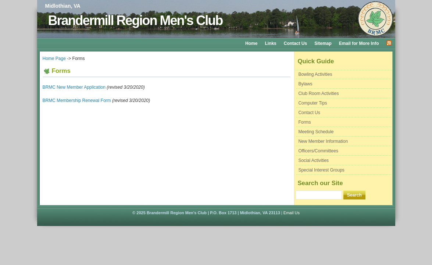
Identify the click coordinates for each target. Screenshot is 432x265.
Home (251, 43)
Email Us (291, 213)
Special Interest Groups (321, 170)
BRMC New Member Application (74, 87)
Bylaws (305, 83)
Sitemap (323, 43)
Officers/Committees (318, 150)
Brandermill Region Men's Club (135, 20)
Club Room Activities (318, 93)
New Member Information (323, 141)
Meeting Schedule (315, 131)
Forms (304, 122)
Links (270, 43)
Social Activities (313, 160)
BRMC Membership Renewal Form (77, 100)
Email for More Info (359, 43)
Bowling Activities (315, 74)
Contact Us (295, 43)
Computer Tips (312, 103)
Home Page (54, 58)
